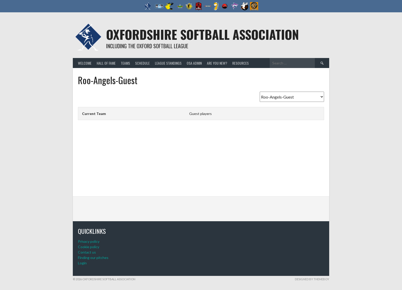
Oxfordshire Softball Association (202, 34)
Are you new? (217, 63)
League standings (168, 63)
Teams (125, 63)
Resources (240, 63)
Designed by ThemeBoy (312, 279)
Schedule (142, 63)
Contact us (87, 252)
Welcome (85, 63)
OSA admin (194, 63)
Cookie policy (88, 247)
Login (82, 263)
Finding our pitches (93, 257)
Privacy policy (88, 241)
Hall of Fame (106, 63)
